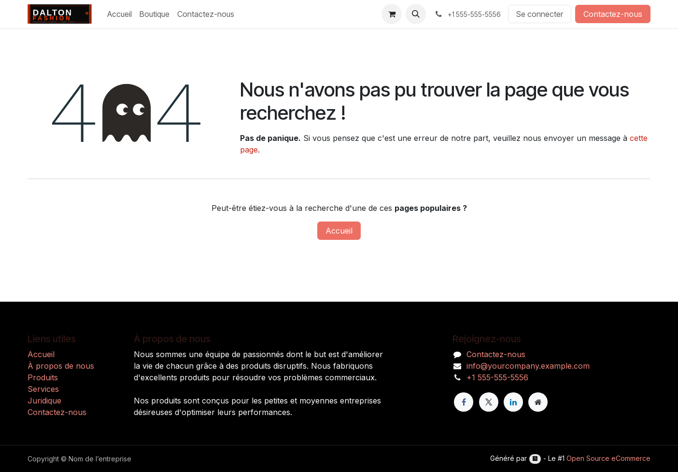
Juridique (44, 400)
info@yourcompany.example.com (528, 366)
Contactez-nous (612, 14)
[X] (488, 402)
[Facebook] (463, 402)
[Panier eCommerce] (391, 14)
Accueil (339, 231)
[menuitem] (119, 14)
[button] (416, 14)
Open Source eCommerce (608, 458)
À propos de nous (61, 366)
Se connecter (539, 14)
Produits (43, 377)
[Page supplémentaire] (538, 402)
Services (43, 389)
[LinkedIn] (513, 402)
